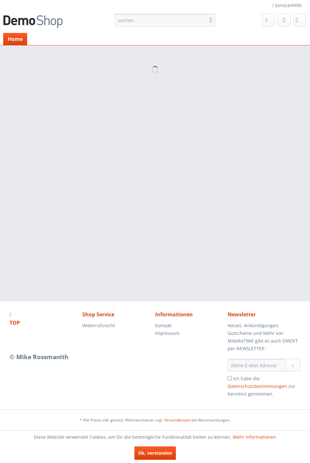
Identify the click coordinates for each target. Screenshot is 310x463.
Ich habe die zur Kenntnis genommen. (261, 386)
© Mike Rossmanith (39, 357)
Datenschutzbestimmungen (257, 386)
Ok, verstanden (155, 453)
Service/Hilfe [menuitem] (287, 5)
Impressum (167, 333)
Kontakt (163, 325)
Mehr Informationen (254, 437)
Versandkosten (177, 420)
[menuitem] (165, 20)
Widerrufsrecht (98, 325)
